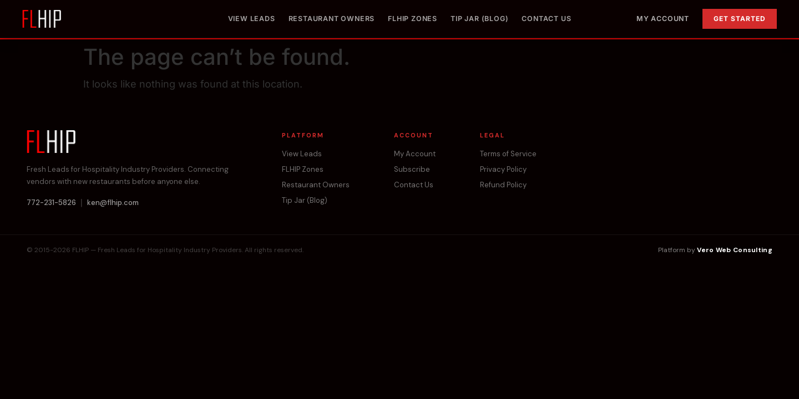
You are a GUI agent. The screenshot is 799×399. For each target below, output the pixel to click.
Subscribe (412, 169)
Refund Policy (503, 185)
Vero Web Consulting (734, 249)
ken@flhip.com (113, 202)
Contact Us (546, 18)
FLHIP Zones (412, 18)
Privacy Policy (503, 169)
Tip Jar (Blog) (479, 18)
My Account (662, 18)
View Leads (251, 18)
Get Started (740, 18)
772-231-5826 (51, 202)
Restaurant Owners (332, 18)
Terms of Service (508, 153)
